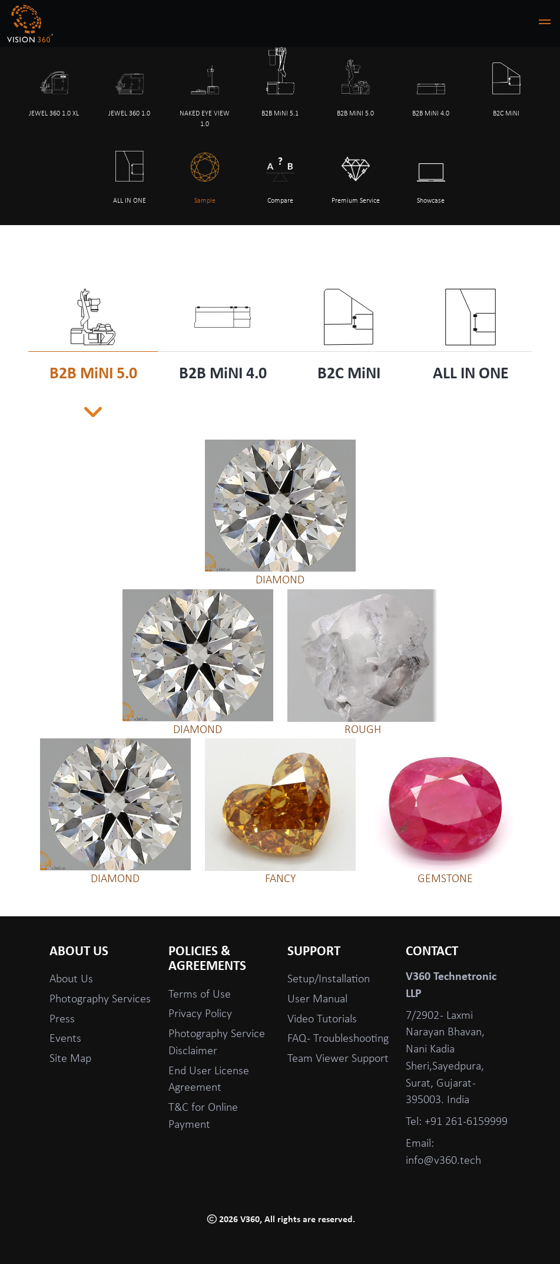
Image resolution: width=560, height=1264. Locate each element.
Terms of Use (199, 995)
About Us (71, 979)
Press (62, 1019)
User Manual (317, 999)
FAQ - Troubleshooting (338, 1039)
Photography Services (100, 999)
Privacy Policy (200, 1014)
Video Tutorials (322, 1019)
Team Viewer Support (338, 1059)
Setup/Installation (328, 979)
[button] (544, 23)
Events (65, 1039)
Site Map (70, 1059)
